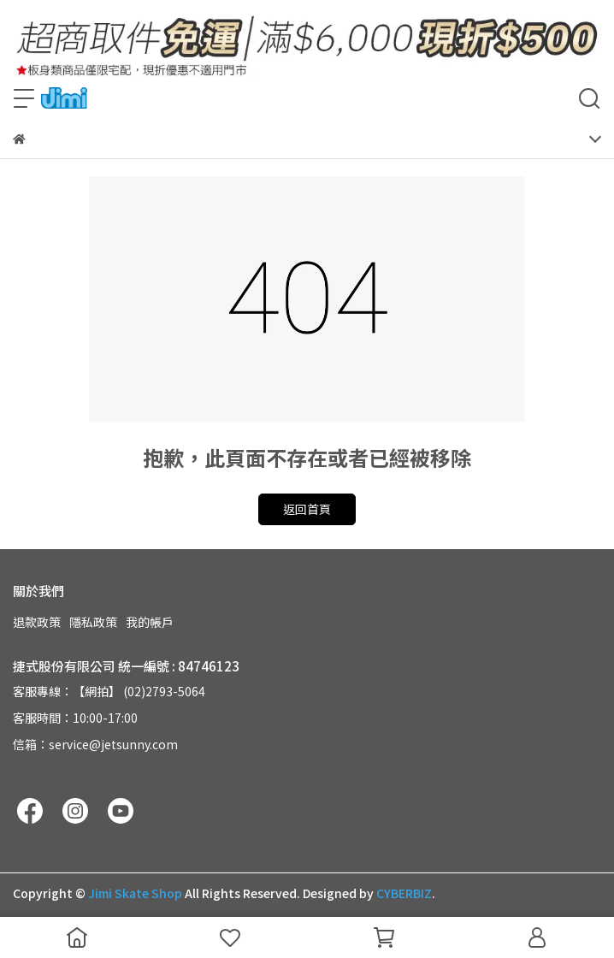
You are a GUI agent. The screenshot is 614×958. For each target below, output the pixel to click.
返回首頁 (307, 508)
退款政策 (37, 621)
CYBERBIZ (404, 893)
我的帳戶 (150, 621)
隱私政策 (93, 621)
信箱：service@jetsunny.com (95, 744)
